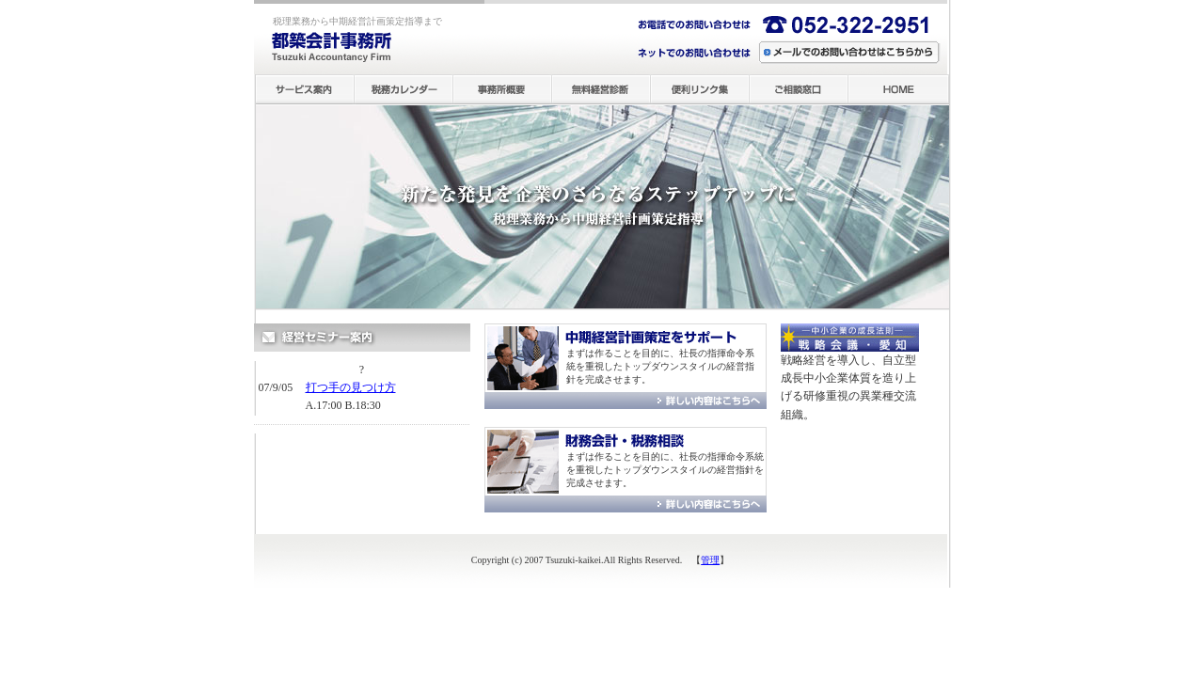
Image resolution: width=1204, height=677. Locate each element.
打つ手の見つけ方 (351, 387)
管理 (710, 560)
